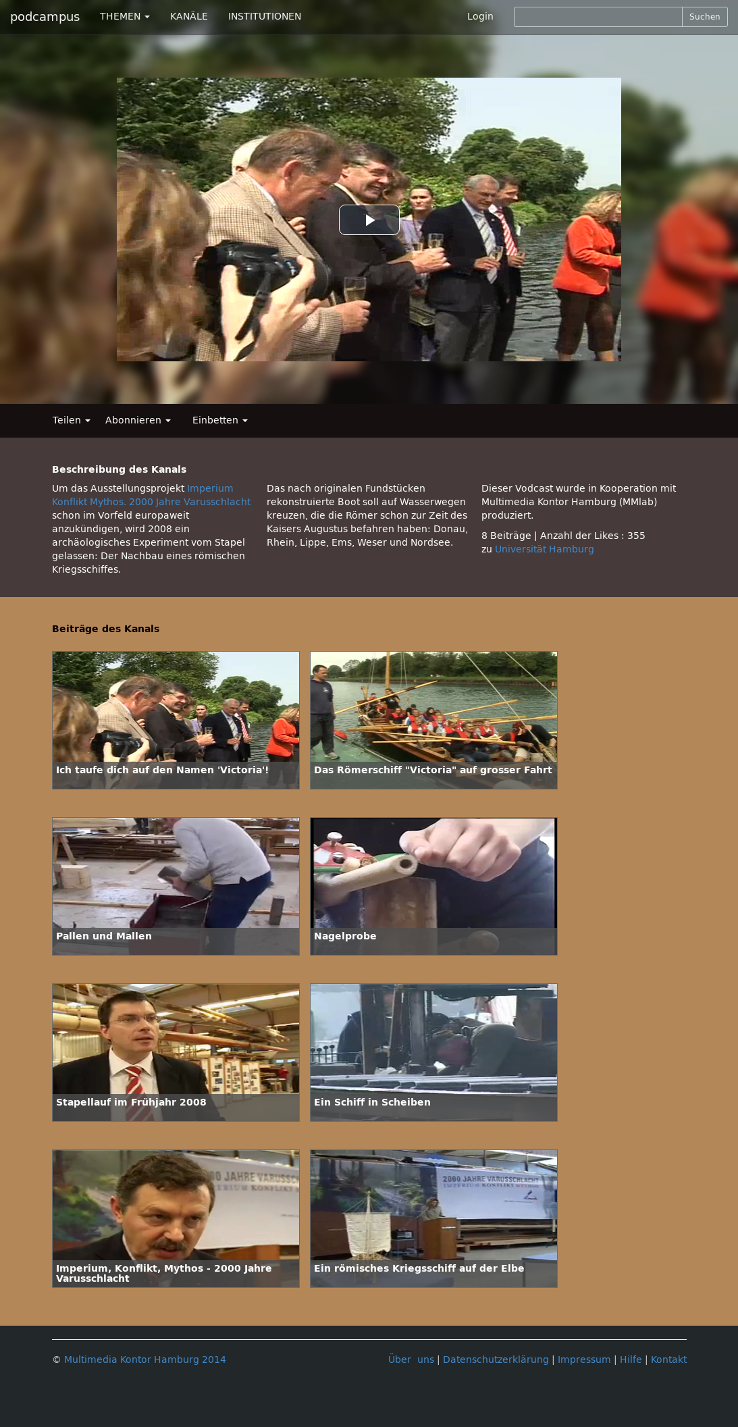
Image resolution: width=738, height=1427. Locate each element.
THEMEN (125, 16)
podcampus (45, 16)
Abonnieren (138, 420)
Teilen (71, 420)
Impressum (584, 1360)
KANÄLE (189, 16)
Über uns (411, 1360)
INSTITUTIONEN (264, 16)
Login (480, 16)
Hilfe (631, 1360)
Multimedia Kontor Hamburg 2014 (145, 1360)
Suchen (704, 17)
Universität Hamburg (544, 549)
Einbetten (220, 420)
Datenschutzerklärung (496, 1360)
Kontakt (669, 1360)
